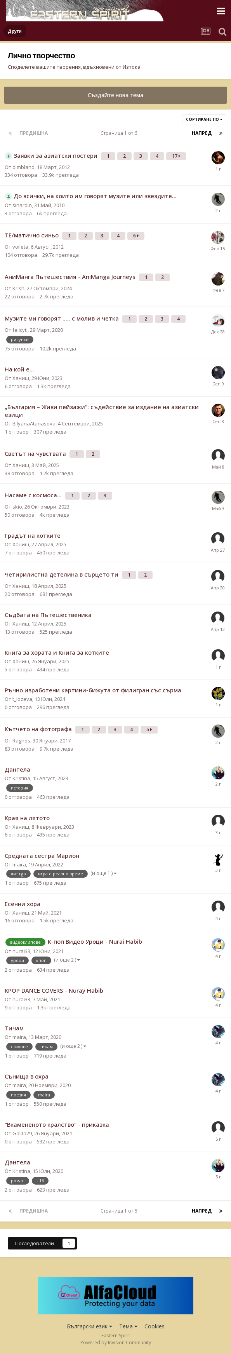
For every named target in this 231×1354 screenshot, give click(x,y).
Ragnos (21, 740)
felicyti (20, 329)
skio (17, 506)
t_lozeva (22, 698)
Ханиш (20, 378)
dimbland (23, 167)
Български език (89, 1326)
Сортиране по (204, 119)
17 (176, 156)
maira (19, 864)
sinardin (22, 205)
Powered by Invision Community (115, 1342)
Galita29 (22, 1133)
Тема (128, 1326)
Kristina (21, 778)
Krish (18, 288)
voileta (20, 246)
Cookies (154, 1326)
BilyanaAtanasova (34, 423)
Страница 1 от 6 (120, 133)
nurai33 (21, 951)
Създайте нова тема (115, 95)
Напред (202, 133)
